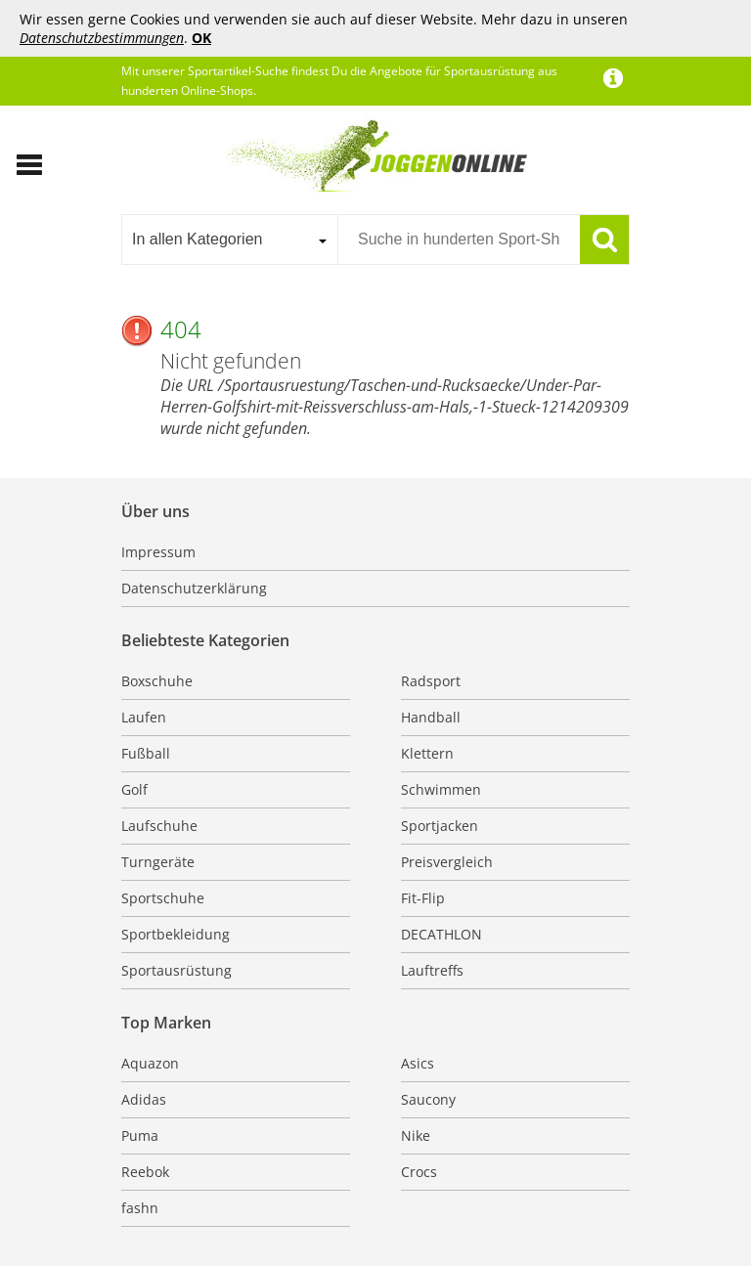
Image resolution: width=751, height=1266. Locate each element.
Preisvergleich (447, 861)
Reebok (145, 1171)
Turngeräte (158, 861)
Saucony (428, 1099)
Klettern (427, 753)
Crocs (419, 1171)
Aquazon (150, 1063)
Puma (139, 1135)
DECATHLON (441, 934)
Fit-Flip (423, 898)
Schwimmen (441, 789)
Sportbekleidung (175, 934)
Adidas (143, 1099)
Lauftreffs (432, 970)
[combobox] (229, 239)
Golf (134, 789)
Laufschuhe (159, 825)
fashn (139, 1208)
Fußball (145, 753)
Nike (415, 1135)
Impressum (158, 552)
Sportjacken (439, 825)
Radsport (431, 681)
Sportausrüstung (176, 970)
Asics (417, 1063)
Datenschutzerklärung (194, 588)
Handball (431, 717)
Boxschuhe (157, 681)
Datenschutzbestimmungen (102, 37)
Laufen (143, 717)
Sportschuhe (162, 898)
